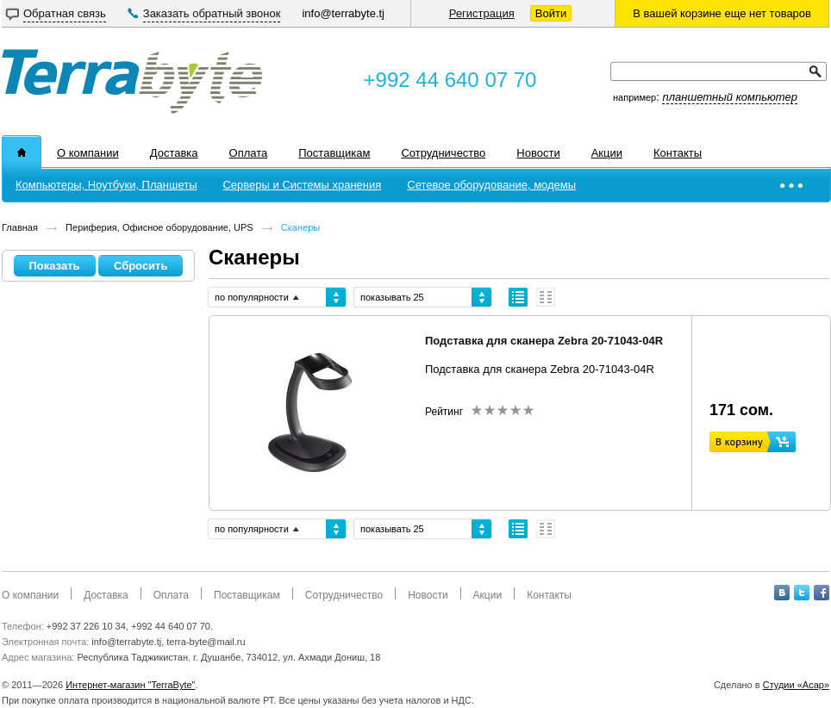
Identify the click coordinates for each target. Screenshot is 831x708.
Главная (20, 227)
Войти (550, 13)
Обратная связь (64, 13)
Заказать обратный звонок (212, 13)
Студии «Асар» (796, 685)
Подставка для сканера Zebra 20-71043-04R (544, 340)
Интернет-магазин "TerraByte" (130, 685)
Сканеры (300, 227)
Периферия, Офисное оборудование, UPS (159, 227)
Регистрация (482, 13)
